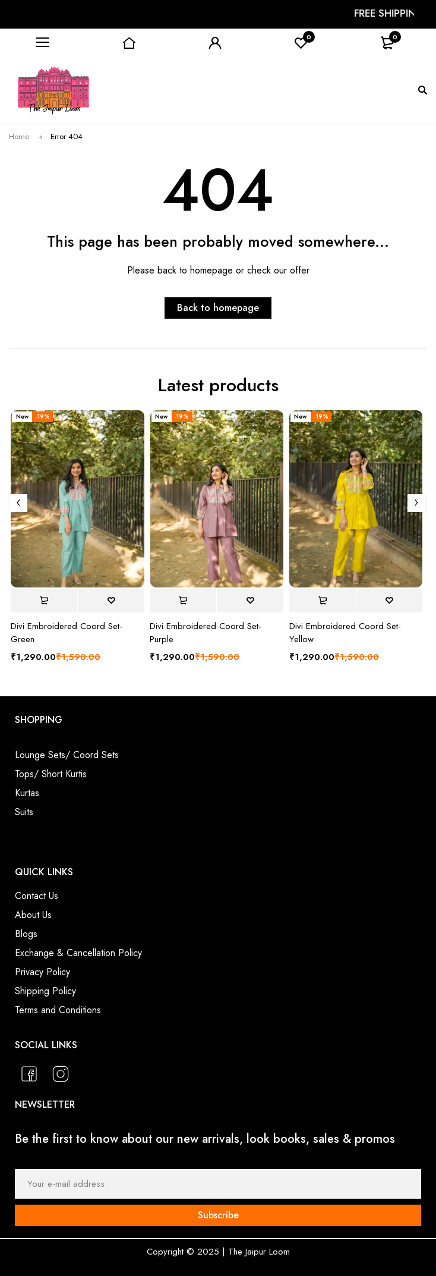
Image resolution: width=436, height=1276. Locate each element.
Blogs (26, 934)
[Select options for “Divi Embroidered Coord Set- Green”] (44, 600)
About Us (33, 915)
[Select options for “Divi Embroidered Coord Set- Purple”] (183, 600)
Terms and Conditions (58, 1010)
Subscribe (218, 1215)
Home (19, 136)
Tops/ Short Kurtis (51, 774)
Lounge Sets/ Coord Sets (67, 755)
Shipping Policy (45, 991)
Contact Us (36, 896)
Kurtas (27, 793)
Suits (24, 812)
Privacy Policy (42, 972)
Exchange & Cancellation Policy (78, 953)
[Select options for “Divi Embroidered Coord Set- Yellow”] (322, 600)
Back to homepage (218, 308)
